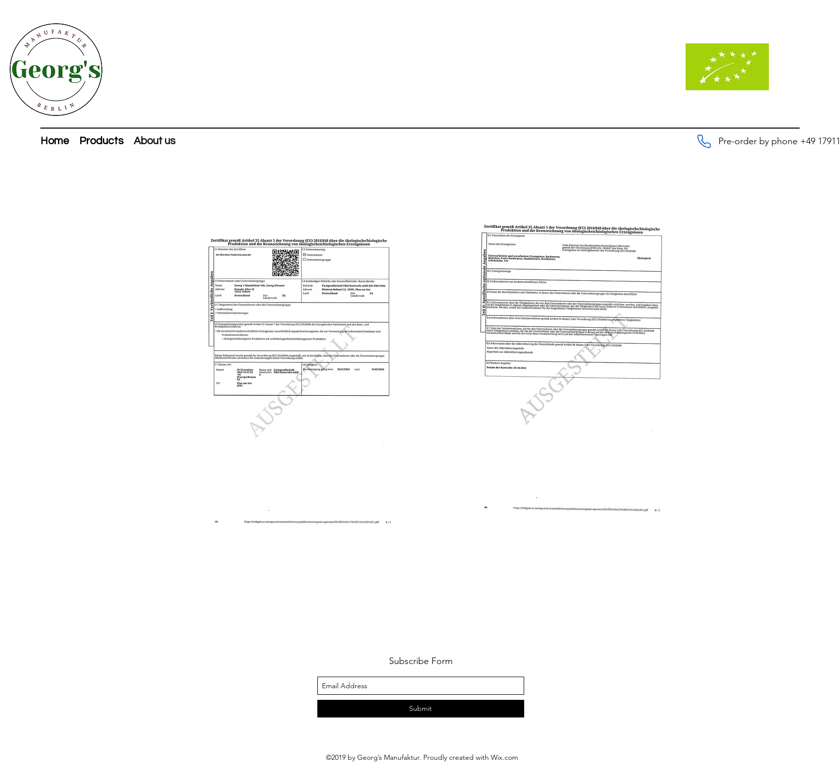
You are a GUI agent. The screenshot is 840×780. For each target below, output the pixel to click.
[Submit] (420, 708)
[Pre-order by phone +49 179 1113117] (704, 141)
